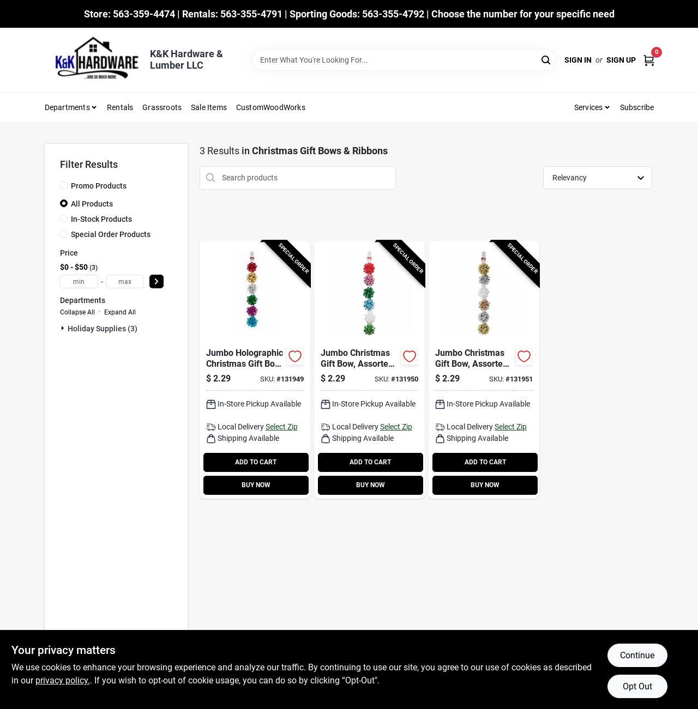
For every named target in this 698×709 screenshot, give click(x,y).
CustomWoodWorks (270, 107)
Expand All (120, 312)
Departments (67, 107)
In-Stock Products (101, 219)
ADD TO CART (255, 462)
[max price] (125, 281)
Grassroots (162, 107)
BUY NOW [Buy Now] (256, 485)
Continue (637, 655)
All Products (92, 204)
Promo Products (99, 186)
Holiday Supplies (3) (102, 328)
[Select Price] (156, 281)
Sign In (578, 60)
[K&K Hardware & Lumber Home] (93, 59)
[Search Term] (404, 60)
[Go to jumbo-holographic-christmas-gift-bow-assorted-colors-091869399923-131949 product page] (255, 370)
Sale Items (209, 107)
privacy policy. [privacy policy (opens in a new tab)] (62, 680)
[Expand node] (64, 328)
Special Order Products (111, 234)
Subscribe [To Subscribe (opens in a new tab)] (637, 107)
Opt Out (637, 686)
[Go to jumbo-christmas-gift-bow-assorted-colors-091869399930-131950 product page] (369, 370)
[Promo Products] (64, 185)
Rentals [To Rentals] (120, 107)
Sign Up (621, 60)
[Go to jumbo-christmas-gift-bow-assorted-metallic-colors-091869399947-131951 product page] (484, 370)
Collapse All (77, 312)
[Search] (547, 59)
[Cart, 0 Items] (648, 60)
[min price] (79, 281)
